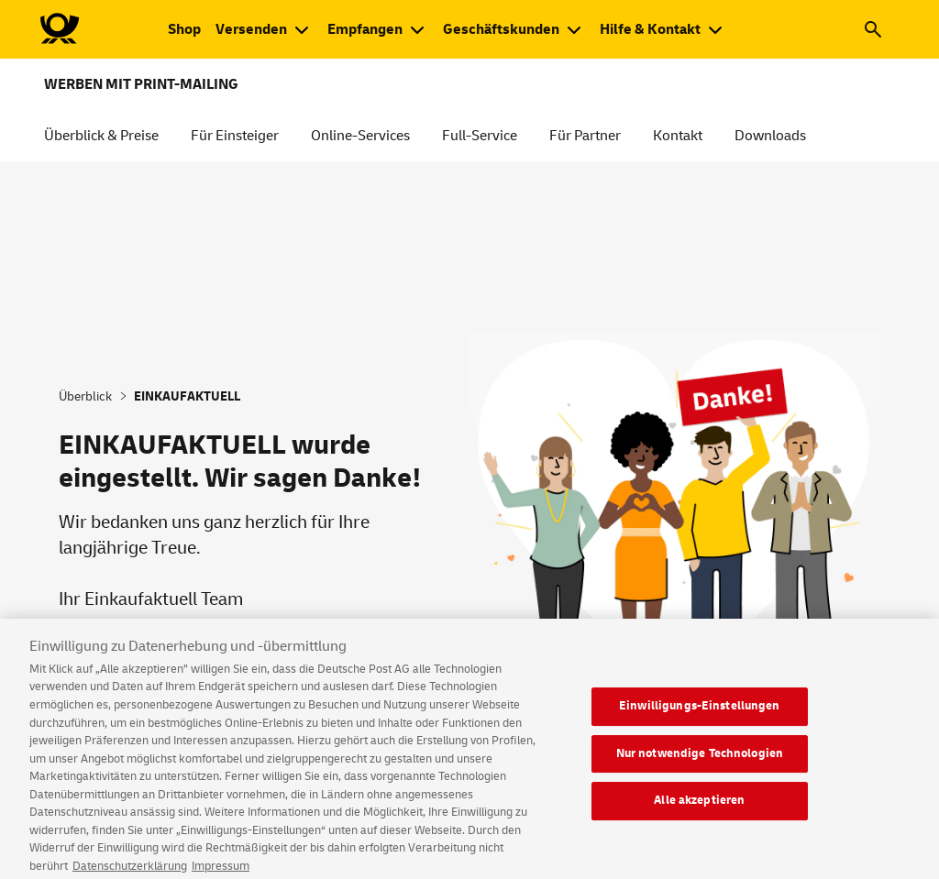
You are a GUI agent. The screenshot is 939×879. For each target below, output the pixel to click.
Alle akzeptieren (699, 807)
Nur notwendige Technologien (700, 760)
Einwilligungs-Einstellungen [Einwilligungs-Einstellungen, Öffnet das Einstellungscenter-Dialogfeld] (699, 713)
